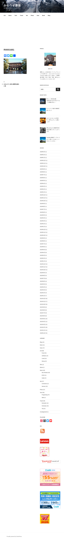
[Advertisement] (32, 30)
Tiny (43, 408)
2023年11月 (43, 232)
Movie (41, 367)
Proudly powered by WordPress (14, 536)
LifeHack (44, 355)
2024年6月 (42, 212)
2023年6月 (42, 246)
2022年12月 (43, 264)
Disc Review (45, 372)
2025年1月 (42, 192)
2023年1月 (42, 261)
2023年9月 (42, 238)
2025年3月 (42, 186)
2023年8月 (42, 241)
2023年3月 (42, 255)
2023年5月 (42, 249)
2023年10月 (43, 235)
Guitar (43, 378)
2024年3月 (42, 220)
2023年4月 (42, 252)
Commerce (44, 383)
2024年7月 (42, 209)
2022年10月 (43, 269)
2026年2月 (42, 154)
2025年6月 (42, 177)
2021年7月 (42, 313)
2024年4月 (42, 218)
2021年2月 (42, 327)
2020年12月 (43, 333)
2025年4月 (42, 183)
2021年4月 (42, 321)
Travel (21, 15)
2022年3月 (42, 290)
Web (43, 397)
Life (5, 15)
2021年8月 (42, 310)
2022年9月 (42, 272)
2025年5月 (42, 180)
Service (43, 386)
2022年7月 (42, 278)
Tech (16, 15)
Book (43, 15)
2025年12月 (43, 160)
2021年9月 (42, 307)
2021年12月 (43, 298)
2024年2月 (42, 223)
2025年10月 (43, 166)
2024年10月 (43, 200)
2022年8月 (42, 275)
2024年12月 (43, 195)
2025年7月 (42, 174)
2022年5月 (42, 284)
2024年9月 (42, 203)
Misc (41, 364)
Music (10, 15)
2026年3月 (42, 151)
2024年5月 (42, 215)
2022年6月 (42, 281)
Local (43, 358)
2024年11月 (43, 197)
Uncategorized (43, 411)
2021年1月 (42, 330)
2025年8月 (42, 172)
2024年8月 (42, 206)
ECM (43, 375)
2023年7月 (42, 243)
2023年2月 (42, 258)
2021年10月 (43, 304)
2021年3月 (42, 324)
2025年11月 (43, 163)
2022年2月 (42, 292)
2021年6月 (42, 315)
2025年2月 (42, 189)
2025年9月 (42, 169)
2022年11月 (43, 266)
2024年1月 (42, 226)
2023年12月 (43, 229)
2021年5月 (42, 318)
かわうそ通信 (12, 5)
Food (43, 353)
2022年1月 (42, 295)
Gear (38, 15)
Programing (44, 394)
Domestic (44, 403)
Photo (32, 15)
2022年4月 (42, 287)
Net (27, 15)
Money (43, 361)
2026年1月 (42, 157)
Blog (49, 15)
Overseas (44, 405)
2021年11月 (43, 301)
